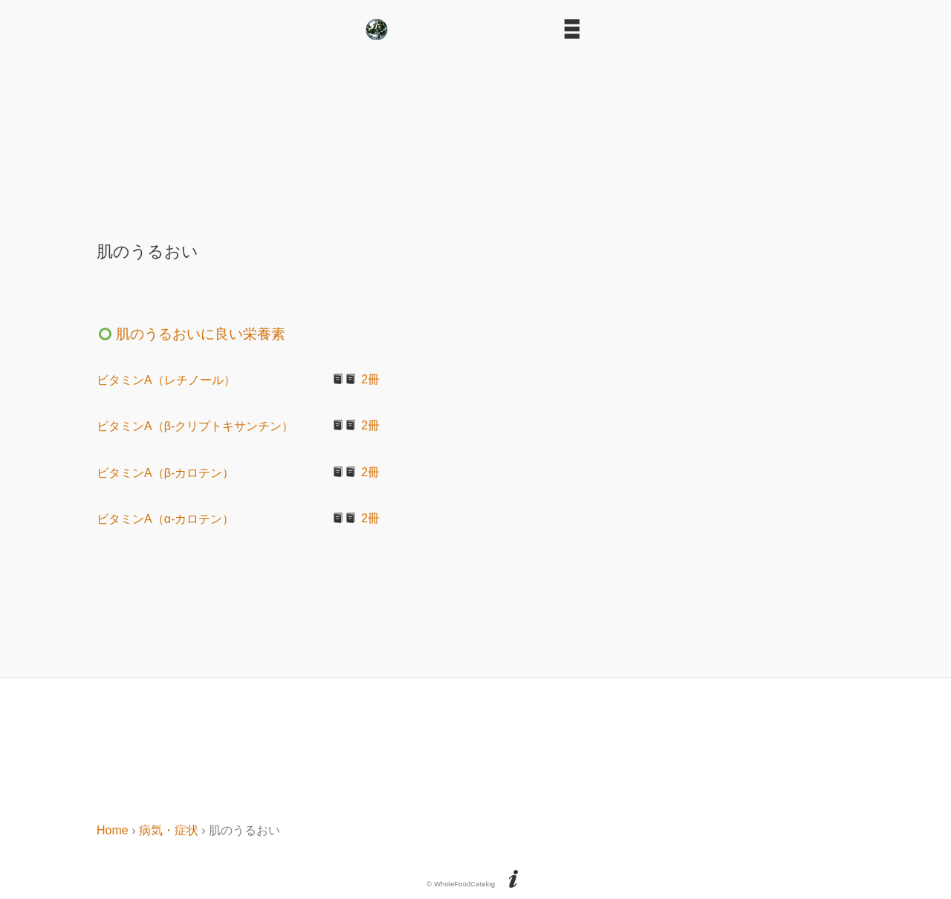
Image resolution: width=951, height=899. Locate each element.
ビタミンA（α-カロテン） (165, 519)
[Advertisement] (475, 135)
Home (113, 830)
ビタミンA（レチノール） (166, 380)
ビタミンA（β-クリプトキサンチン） (195, 426)
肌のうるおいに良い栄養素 (191, 334)
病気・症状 (168, 830)
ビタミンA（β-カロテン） (165, 473)
